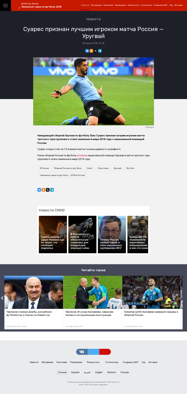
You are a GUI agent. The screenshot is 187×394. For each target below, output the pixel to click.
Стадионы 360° (160, 5)
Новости (85, 5)
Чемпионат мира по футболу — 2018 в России (62, 175)
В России (44, 168)
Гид (171, 5)
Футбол (130, 168)
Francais (125, 373)
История (179, 5)
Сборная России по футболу (68, 168)
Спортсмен (103, 168)
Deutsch (111, 373)
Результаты (133, 5)
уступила (82, 155)
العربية (87, 373)
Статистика (146, 5)
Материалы (96, 5)
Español (75, 373)
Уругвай (117, 168)
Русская (62, 373)
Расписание (120, 5)
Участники (108, 5)
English (99, 373)
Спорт (90, 168)
